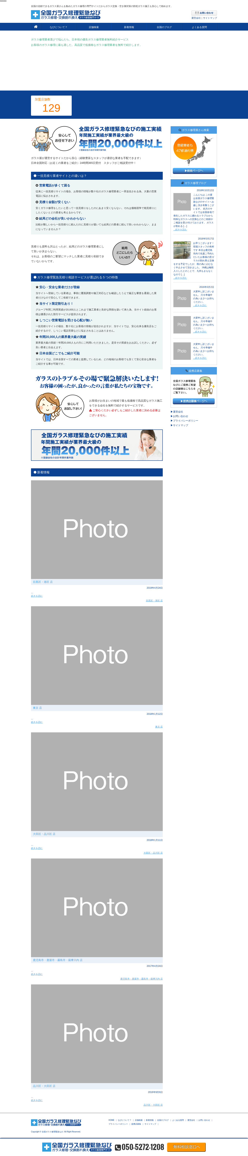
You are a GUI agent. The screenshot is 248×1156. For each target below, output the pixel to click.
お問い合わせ (180, 416)
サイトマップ (210, 18)
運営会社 (196, 18)
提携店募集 (136, 1124)
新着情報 (129, 27)
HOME (111, 1120)
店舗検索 (94, 27)
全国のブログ (164, 27)
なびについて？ (58, 27)
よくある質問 (199, 27)
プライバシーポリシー (185, 420)
